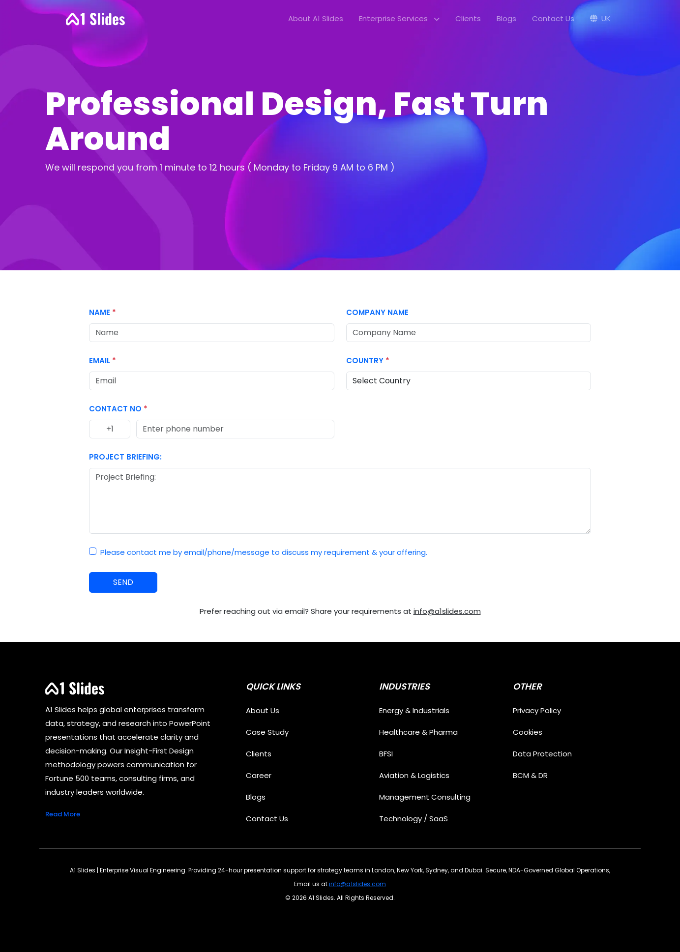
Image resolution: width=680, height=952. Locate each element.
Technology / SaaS (413, 818)
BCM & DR (530, 775)
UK (600, 18)
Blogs (506, 18)
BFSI (386, 754)
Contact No (118, 409)
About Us (262, 710)
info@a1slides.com (447, 611)
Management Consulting (425, 797)
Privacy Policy (537, 710)
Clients (468, 18)
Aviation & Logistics (414, 775)
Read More (62, 814)
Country (367, 360)
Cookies (527, 732)
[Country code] (109, 429)
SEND (123, 582)
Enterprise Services (399, 18)
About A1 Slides (315, 18)
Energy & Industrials (414, 710)
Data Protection (542, 754)
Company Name (377, 312)
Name (102, 312)
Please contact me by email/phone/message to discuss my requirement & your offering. (263, 552)
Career (258, 775)
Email (102, 360)
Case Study (267, 732)
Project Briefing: (125, 457)
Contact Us (553, 18)
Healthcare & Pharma (418, 732)
